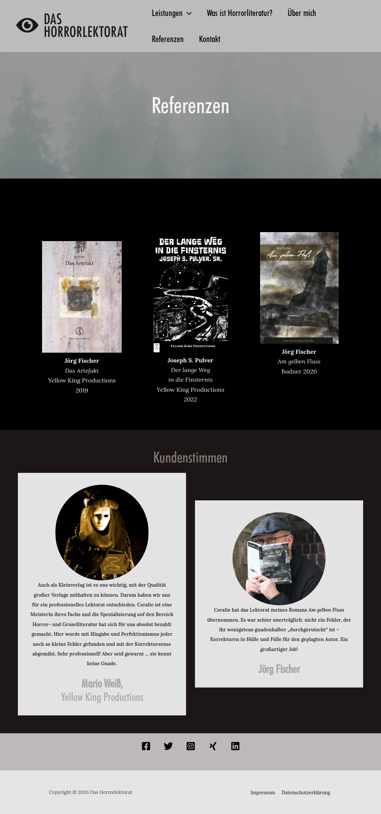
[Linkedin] (235, 746)
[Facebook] (146, 746)
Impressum (263, 792)
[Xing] (213, 746)
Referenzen (169, 38)
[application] (188, 13)
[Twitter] (168, 746)
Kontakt (213, 38)
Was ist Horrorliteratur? (243, 12)
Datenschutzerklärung (305, 792)
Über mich (308, 12)
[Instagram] (190, 746)
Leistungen (173, 13)
